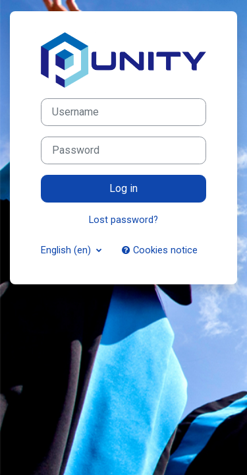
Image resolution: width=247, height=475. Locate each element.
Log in (123, 188)
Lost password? (123, 220)
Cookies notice (160, 250)
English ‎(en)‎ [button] (67, 250)
